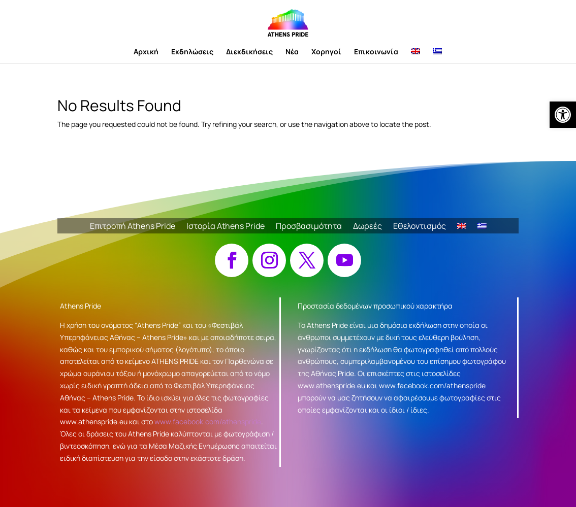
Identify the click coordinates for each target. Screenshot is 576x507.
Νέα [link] (292, 52)
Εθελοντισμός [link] (419, 226)
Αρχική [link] (146, 52)
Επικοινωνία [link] (376, 52)
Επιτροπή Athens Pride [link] (132, 226)
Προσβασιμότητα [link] (309, 226)
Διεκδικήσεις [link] (249, 52)
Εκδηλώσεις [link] (192, 52)
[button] (231, 260)
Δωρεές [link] (367, 226)
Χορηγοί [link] (326, 52)
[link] (563, 115)
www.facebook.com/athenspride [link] (207, 421)
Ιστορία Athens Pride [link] (225, 226)
